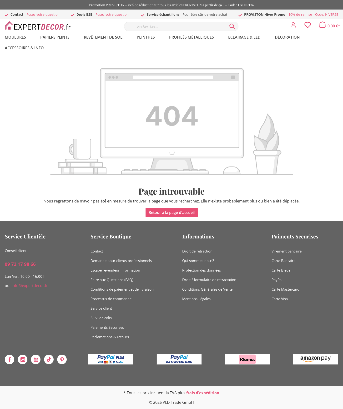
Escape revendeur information (115, 270)
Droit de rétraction (197, 251)
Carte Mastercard (285, 289)
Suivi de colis (101, 317)
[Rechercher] (232, 26)
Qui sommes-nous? (198, 260)
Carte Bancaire (283, 260)
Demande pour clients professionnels (121, 260)
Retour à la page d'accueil (172, 212)
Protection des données (201, 270)
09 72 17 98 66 (20, 264)
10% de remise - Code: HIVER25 (313, 14)
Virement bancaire (287, 251)
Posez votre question (43, 14)
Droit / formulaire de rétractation (209, 279)
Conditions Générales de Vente (207, 289)
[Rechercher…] (175, 26)
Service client (101, 308)
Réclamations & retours (110, 336)
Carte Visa (280, 298)
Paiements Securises (107, 327)
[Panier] (330, 26)
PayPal (277, 279)
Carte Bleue (281, 270)
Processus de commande (111, 298)
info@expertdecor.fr (30, 285)
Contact (97, 251)
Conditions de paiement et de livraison (122, 289)
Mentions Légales (196, 298)
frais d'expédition (202, 392)
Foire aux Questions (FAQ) (112, 279)
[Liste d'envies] (307, 26)
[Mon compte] (293, 26)
